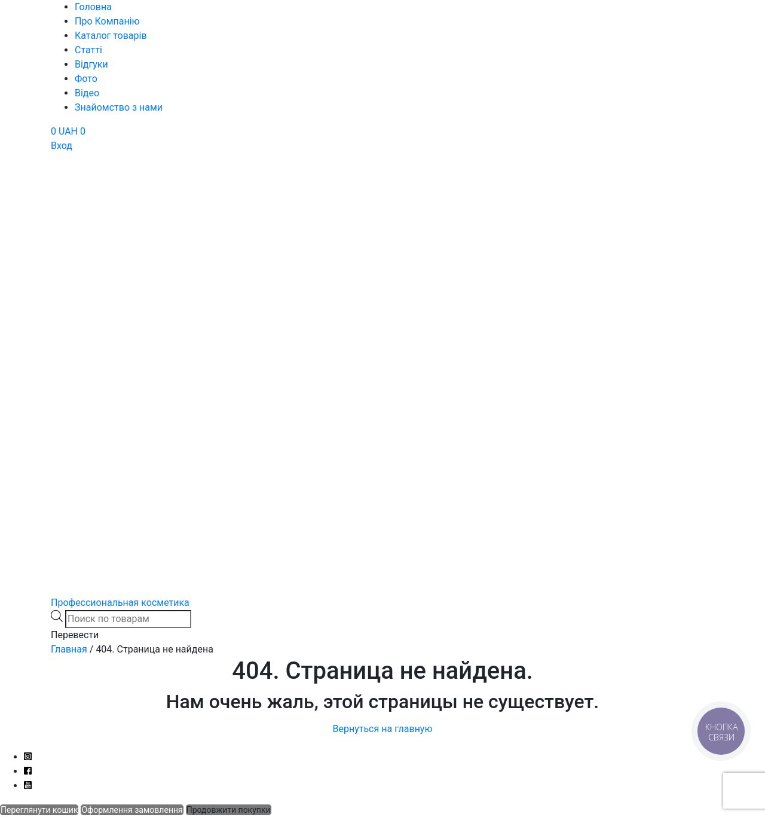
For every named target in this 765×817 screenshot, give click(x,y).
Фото (86, 78)
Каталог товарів (111, 35)
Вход (61, 145)
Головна (93, 7)
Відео (87, 93)
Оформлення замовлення (131, 810)
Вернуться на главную (382, 728)
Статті (88, 50)
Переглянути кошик (39, 810)
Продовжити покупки (228, 810)
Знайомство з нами (119, 107)
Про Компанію (107, 21)
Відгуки (91, 64)
